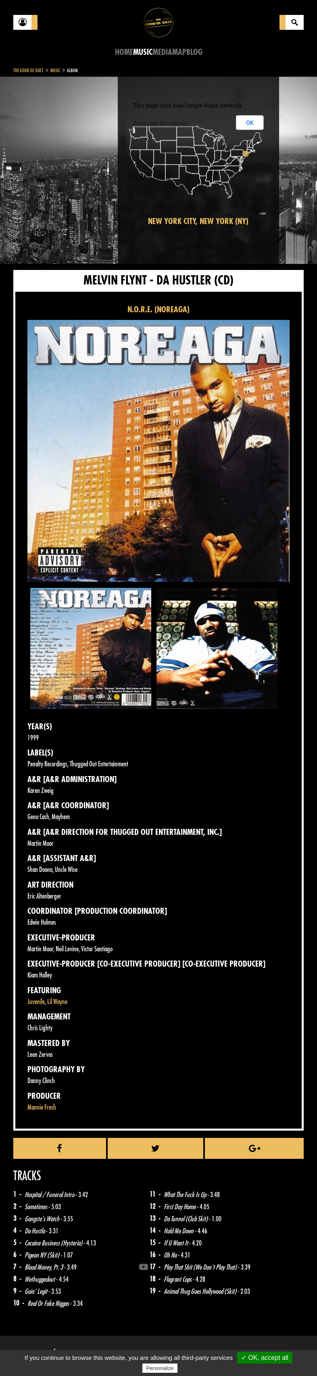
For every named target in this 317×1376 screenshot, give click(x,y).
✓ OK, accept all (264, 1357)
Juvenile (36, 1001)
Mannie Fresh (41, 1107)
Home (124, 52)
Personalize (160, 1368)
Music (142, 52)
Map (179, 52)
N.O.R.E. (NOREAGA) (158, 309)
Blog (194, 52)
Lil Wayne (57, 1001)
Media (162, 52)
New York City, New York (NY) (198, 221)
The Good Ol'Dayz (28, 70)
